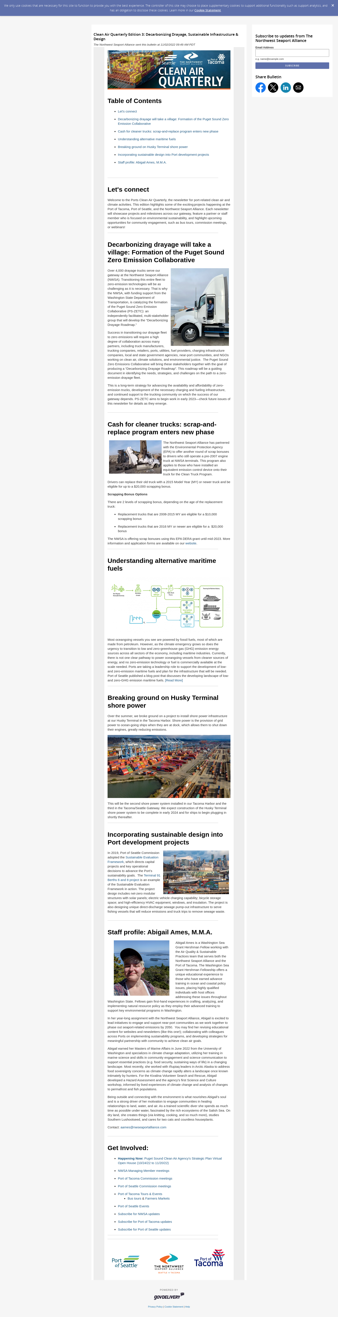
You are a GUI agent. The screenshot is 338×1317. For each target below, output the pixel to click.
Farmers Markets (157, 1198)
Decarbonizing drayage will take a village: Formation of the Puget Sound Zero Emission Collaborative (166, 252)
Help (187, 1306)
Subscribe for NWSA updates (139, 1214)
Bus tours (134, 1198)
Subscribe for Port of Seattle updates (144, 1229)
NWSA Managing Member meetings (143, 1170)
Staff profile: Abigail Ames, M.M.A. (142, 162)
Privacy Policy (155, 1306)
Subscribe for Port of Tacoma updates (145, 1221)
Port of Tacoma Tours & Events (140, 1194)
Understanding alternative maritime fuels (147, 139)
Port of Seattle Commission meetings (144, 1186)
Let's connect (127, 111)
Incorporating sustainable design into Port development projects (163, 154)
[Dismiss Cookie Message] (332, 4)
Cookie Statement (207, 10)
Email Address (264, 47)
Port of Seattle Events (133, 1206)
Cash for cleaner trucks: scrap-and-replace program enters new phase (168, 131)
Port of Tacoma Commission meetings (145, 1178)
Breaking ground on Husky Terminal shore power (153, 147)
